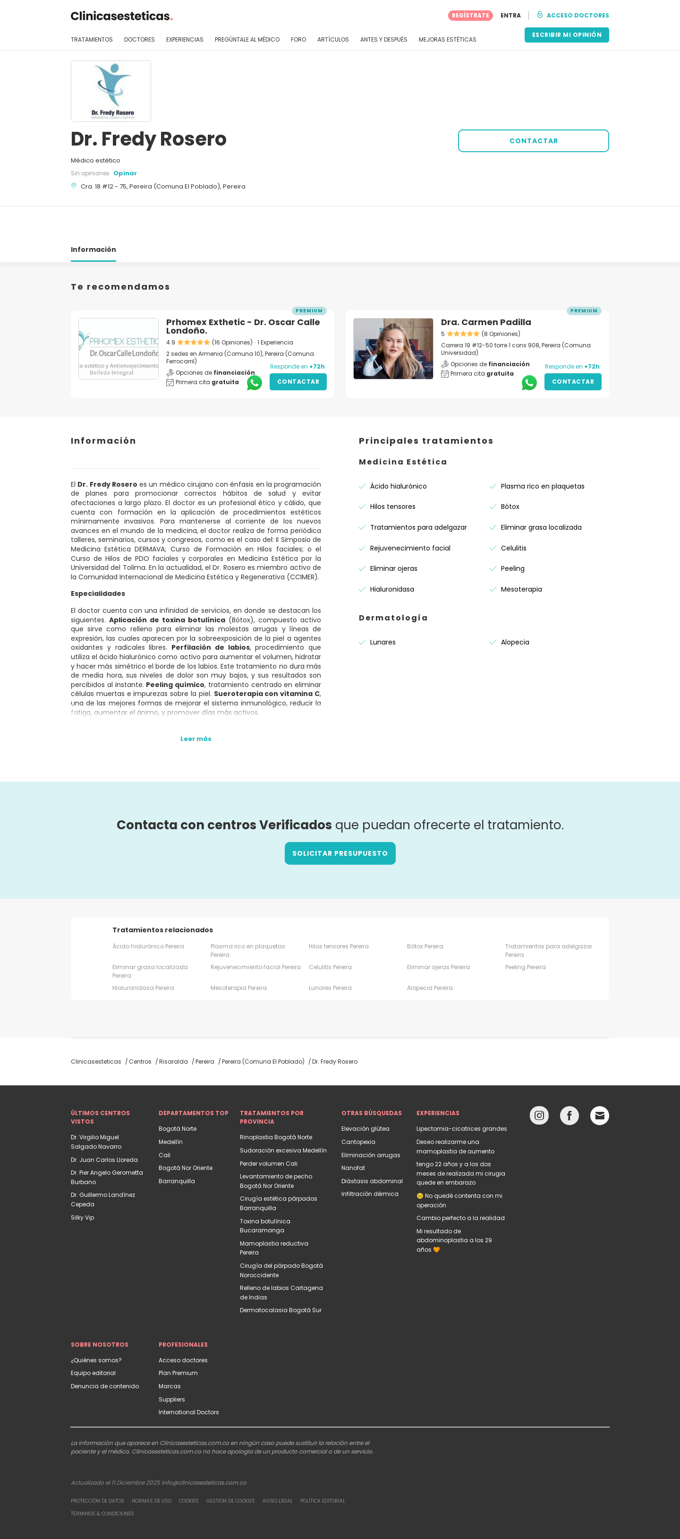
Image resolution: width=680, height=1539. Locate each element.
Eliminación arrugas (370, 1121)
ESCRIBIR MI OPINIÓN (567, 35)
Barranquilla (177, 1147)
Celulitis (514, 514)
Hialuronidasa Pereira (143, 954)
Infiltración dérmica (370, 1160)
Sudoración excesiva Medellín (283, 1116)
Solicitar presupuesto (340, 819)
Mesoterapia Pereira (239, 954)
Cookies (189, 1466)
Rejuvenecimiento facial (410, 514)
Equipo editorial (93, 1339)
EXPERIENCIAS (185, 39)
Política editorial (322, 1466)
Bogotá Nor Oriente (185, 1134)
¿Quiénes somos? (96, 1326)
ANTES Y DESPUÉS (384, 39)
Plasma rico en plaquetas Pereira (248, 916)
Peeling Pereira (525, 933)
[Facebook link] (569, 1083)
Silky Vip (82, 1183)
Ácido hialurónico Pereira (148, 912)
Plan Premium (178, 1339)
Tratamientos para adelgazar (418, 493)
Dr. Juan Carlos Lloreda (104, 1126)
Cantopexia (358, 1108)
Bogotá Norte (177, 1095)
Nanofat (353, 1134)
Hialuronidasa (392, 555)
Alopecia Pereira (430, 954)
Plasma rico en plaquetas (543, 452)
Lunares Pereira (330, 954)
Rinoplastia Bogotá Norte (276, 1103)
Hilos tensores (393, 472)
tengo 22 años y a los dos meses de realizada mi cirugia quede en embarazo (460, 1139)
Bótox (510, 472)
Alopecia (515, 608)
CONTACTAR (534, 141)
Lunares (383, 608)
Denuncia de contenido (105, 1352)
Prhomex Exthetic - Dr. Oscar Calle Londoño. (243, 292)
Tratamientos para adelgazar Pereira (548, 916)
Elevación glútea (365, 1095)
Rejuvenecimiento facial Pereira (256, 933)
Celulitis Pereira (330, 933)
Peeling (513, 534)
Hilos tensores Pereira (339, 912)
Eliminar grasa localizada (541, 493)
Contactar (298, 348)
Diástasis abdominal (372, 1147)
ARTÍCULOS (333, 39)
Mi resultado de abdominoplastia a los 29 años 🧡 (454, 1206)
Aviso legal (278, 1466)
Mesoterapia (521, 555)
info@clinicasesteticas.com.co (204, 1448)
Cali (164, 1121)
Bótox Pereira (425, 912)
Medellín (171, 1108)
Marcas (170, 1352)
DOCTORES (139, 39)
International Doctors (189, 1378)
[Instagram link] (539, 1083)
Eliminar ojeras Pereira (438, 933)
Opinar (125, 173)
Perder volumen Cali (269, 1130)
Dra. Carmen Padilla (486, 288)
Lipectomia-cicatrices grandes (461, 1095)
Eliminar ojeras (393, 534)
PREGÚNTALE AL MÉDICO (247, 39)
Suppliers (172, 1365)
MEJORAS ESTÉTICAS (447, 39)
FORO (298, 39)
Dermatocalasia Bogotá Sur (281, 1276)
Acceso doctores (183, 1326)
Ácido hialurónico (398, 452)
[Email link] (599, 1081)
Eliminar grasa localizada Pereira (150, 937)
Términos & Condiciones (102, 1479)
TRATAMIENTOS (92, 39)
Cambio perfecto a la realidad (460, 1184)
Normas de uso (151, 1466)
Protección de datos (97, 1466)
